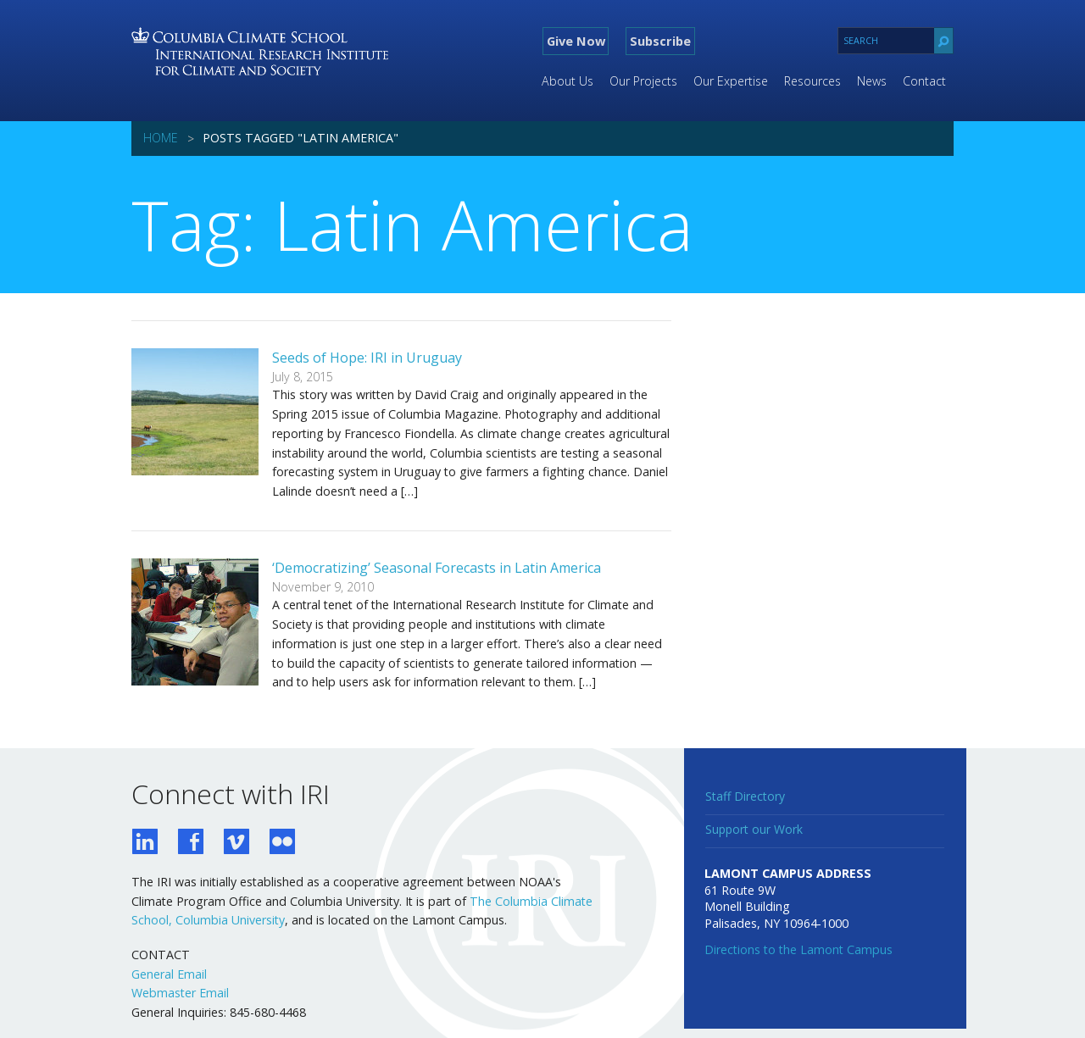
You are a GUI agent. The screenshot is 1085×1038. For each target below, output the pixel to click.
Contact (924, 81)
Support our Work (754, 829)
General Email (169, 974)
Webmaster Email (180, 993)
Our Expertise (730, 81)
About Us (567, 81)
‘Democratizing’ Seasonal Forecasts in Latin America (436, 567)
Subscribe (660, 40)
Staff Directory (745, 796)
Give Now (576, 40)
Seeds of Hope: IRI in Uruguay (367, 357)
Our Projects (643, 81)
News (872, 81)
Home (160, 138)
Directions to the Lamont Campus (798, 949)
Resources (812, 81)
